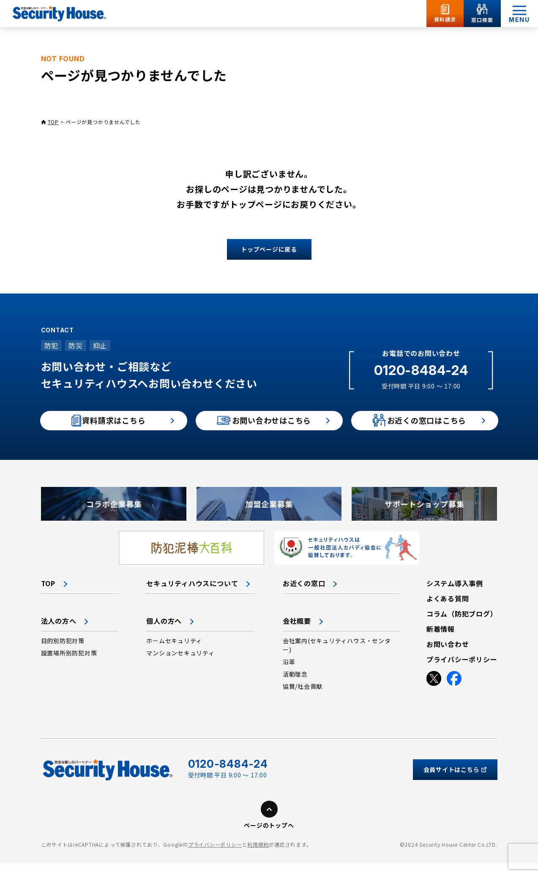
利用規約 (258, 857)
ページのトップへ (269, 838)
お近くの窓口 (304, 595)
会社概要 (297, 633)
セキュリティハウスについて (192, 595)
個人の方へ (164, 633)
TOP (53, 121)
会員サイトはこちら (455, 781)
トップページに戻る (269, 249)
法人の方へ (58, 633)
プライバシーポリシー (215, 857)
